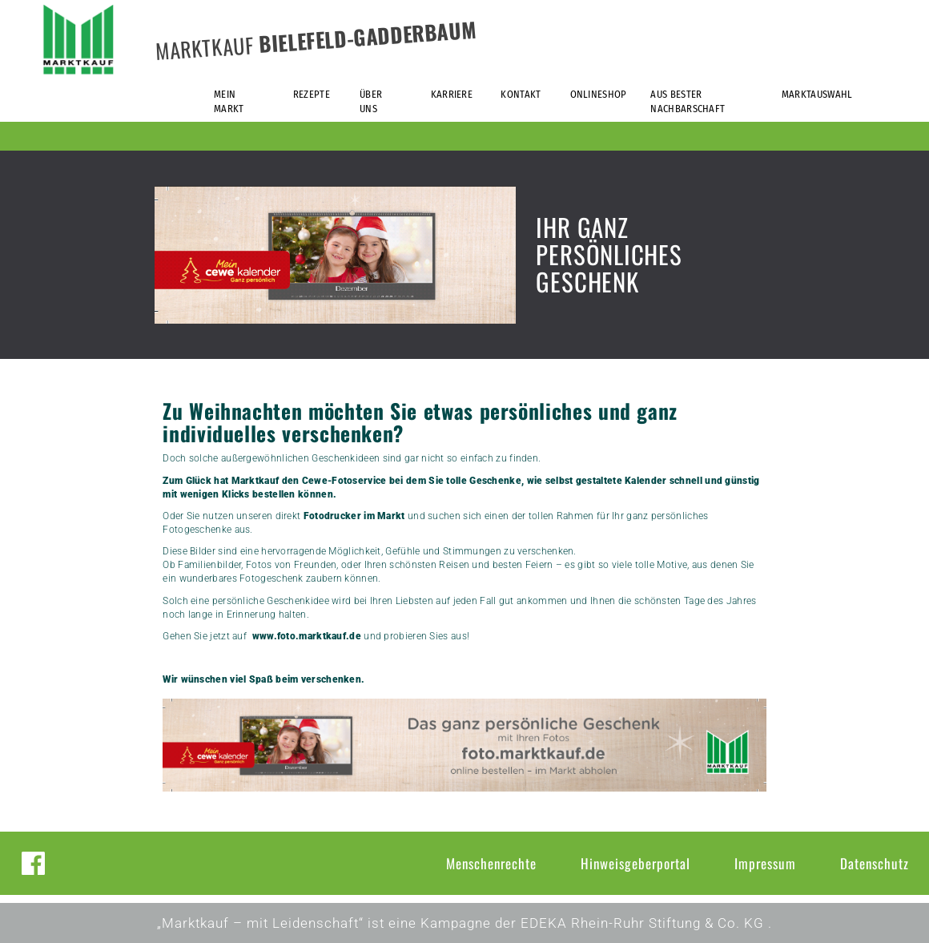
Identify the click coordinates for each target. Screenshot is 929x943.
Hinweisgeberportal (635, 863)
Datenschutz (874, 863)
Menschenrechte (491, 863)
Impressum (765, 863)
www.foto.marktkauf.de (306, 636)
